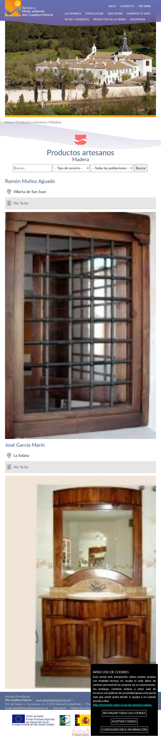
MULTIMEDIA (137, 19)
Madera (55, 122)
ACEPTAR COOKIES (124, 721)
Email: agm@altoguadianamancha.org (26, 708)
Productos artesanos (31, 122)
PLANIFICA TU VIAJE (138, 13)
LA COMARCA (73, 13)
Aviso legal (59, 708)
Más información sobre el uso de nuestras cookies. (122, 705)
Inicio (9, 122)
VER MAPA (144, 6)
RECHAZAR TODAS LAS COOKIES (124, 713)
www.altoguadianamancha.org (53, 700)
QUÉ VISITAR (115, 13)
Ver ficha (20, 203)
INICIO (112, 6)
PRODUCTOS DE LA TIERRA (109, 19)
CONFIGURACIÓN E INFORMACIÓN (124, 729)
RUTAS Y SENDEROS (77, 19)
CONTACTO (127, 6)
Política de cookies (81, 708)
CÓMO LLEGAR (94, 13)
